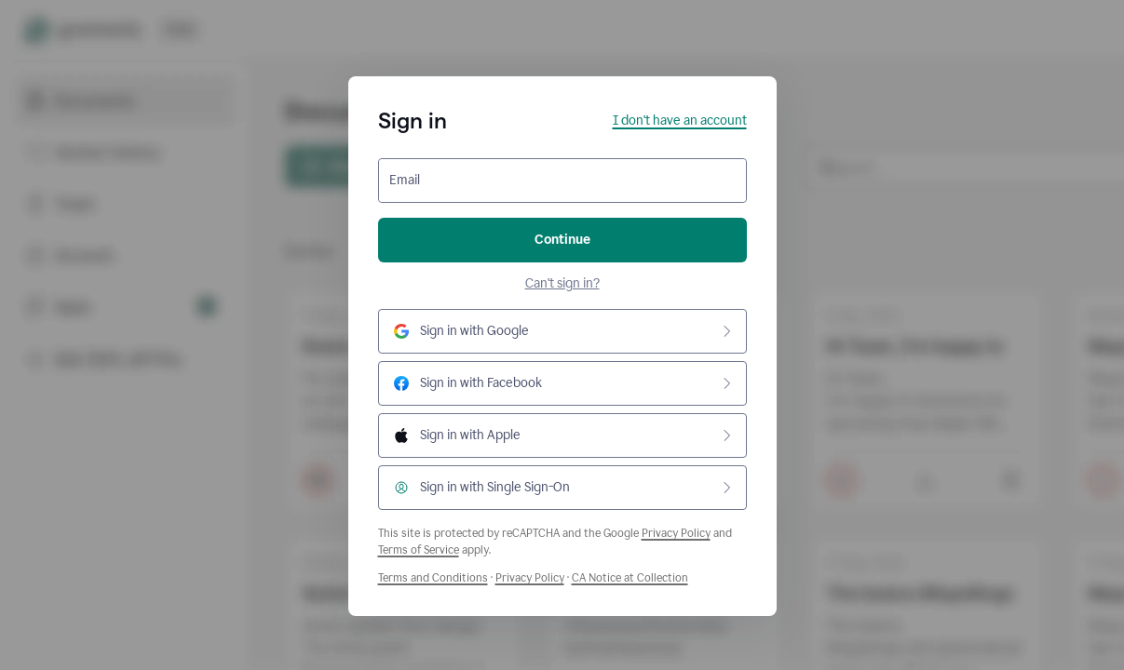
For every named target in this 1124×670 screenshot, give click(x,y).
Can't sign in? (562, 283)
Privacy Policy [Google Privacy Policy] (676, 533)
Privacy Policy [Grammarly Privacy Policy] (529, 577)
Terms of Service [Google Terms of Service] (418, 549)
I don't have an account (680, 120)
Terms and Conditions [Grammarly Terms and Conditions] (433, 577)
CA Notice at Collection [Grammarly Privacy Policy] (630, 577)
